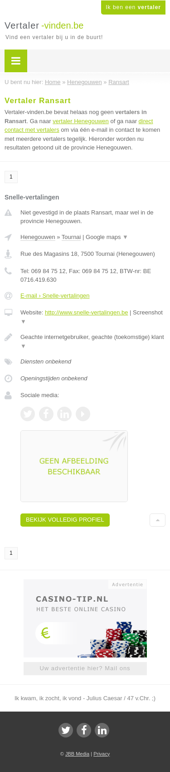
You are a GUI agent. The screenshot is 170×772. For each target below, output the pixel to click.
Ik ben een (133, 7)
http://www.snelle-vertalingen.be (86, 312)
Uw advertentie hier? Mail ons (84, 668)
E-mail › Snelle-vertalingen (54, 295)
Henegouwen (37, 237)
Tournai (71, 237)
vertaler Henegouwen (81, 121)
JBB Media (77, 754)
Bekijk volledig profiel (65, 519)
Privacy (101, 754)
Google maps (107, 237)
